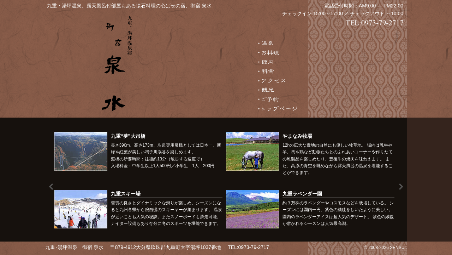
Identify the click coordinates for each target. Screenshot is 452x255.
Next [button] (401, 187)
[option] (226, 182)
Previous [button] (50, 187)
